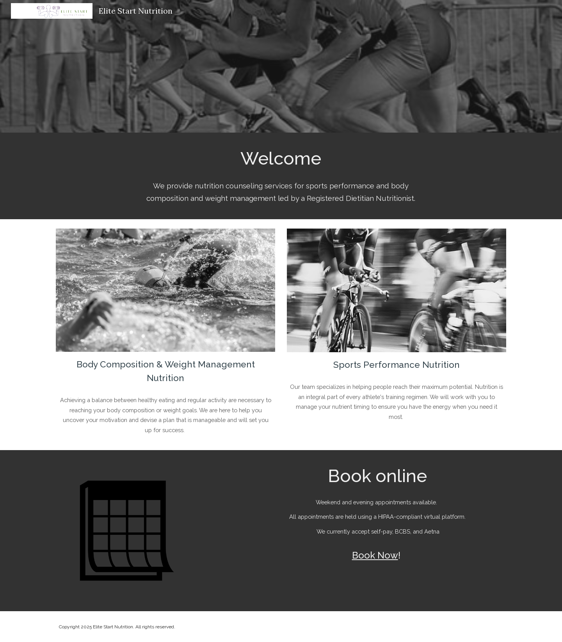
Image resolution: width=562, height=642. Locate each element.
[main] (281, 158)
